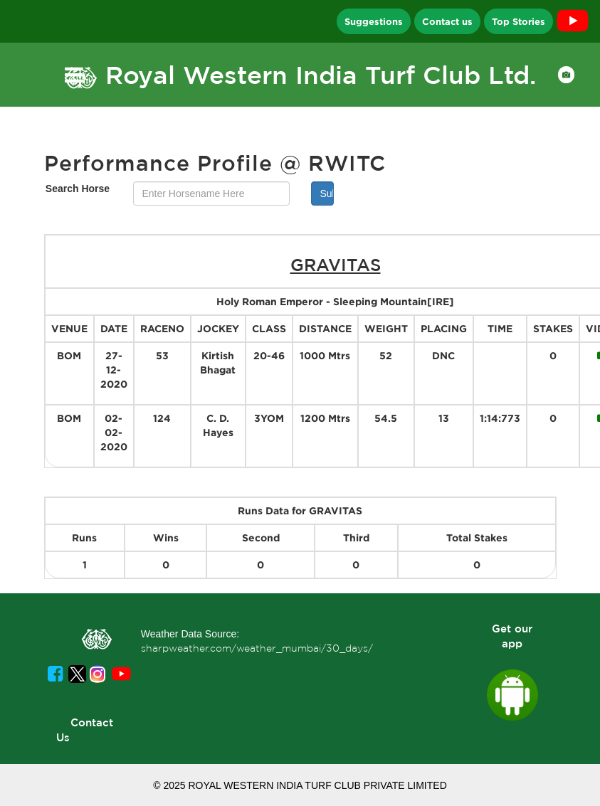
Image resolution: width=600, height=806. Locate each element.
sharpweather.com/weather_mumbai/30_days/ (257, 648)
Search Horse (78, 188)
